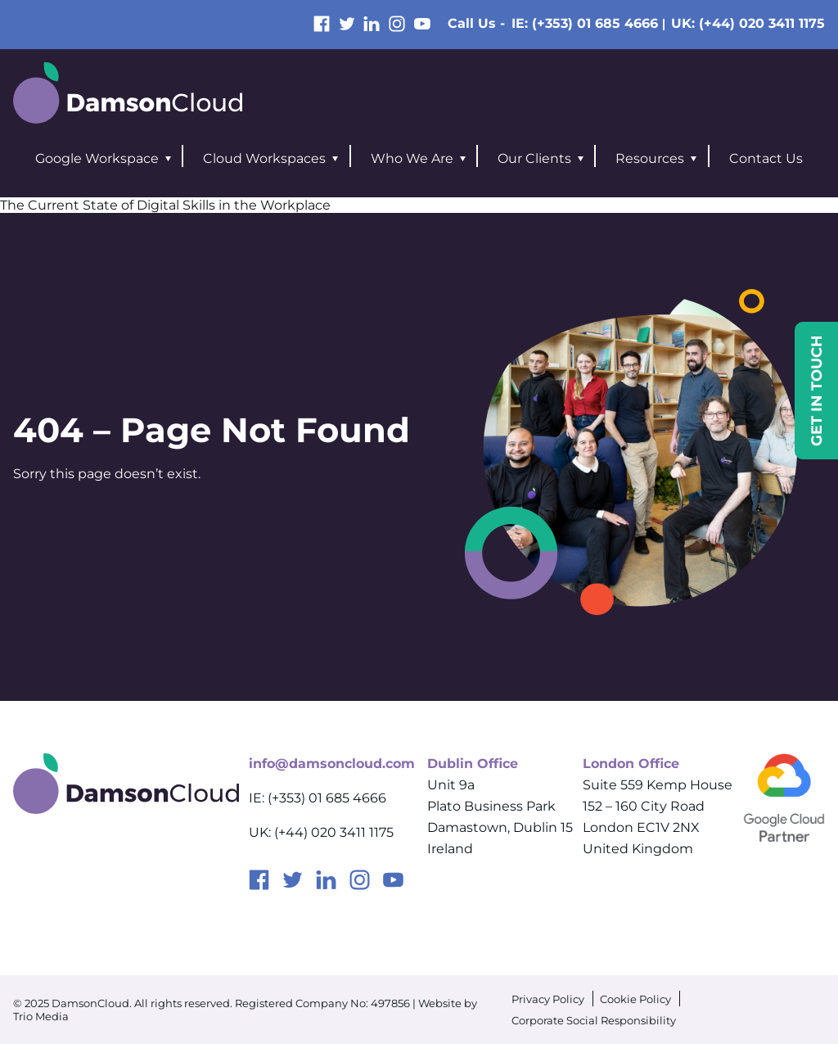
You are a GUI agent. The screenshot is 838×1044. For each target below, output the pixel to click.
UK (748, 23)
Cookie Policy (635, 999)
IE (584, 23)
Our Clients (534, 158)
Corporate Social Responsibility (593, 1020)
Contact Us (766, 158)
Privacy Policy (547, 999)
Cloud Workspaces (264, 158)
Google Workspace (97, 158)
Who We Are (412, 158)
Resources (649, 158)
